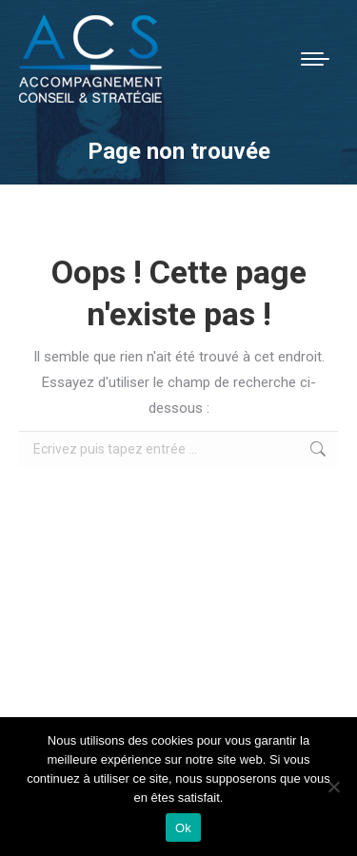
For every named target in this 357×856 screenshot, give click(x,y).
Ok (183, 828)
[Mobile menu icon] (315, 59)
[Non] (333, 786)
